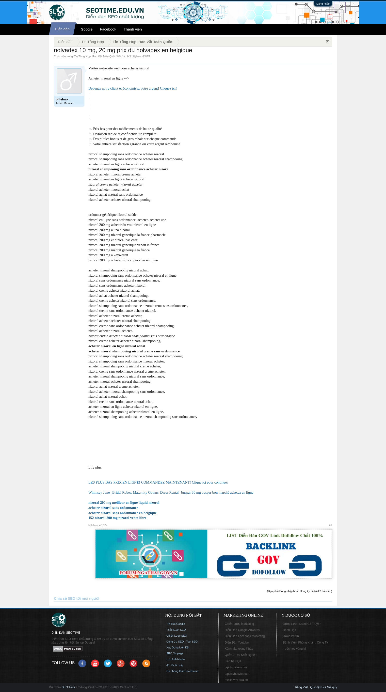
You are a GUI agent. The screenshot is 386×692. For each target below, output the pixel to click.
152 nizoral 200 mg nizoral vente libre (117, 518)
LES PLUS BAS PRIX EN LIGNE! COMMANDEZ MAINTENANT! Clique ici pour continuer (158, 482)
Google (87, 29)
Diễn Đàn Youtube (237, 642)
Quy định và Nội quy (323, 687)
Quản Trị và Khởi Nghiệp (241, 655)
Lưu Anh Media (175, 659)
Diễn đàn (62, 29)
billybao (136, 56)
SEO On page (174, 653)
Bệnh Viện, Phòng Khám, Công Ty (305, 642)
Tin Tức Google (175, 623)
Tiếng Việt (301, 687)
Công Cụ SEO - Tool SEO (182, 641)
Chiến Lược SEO (176, 635)
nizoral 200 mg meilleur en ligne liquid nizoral (123, 502)
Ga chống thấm (175, 671)
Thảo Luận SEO (176, 629)
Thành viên (133, 29)
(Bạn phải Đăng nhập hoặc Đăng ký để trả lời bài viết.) (299, 591)
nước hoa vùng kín (295, 648)
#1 (330, 525)
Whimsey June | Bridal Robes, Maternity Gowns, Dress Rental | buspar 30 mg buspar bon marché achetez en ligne (170, 492)
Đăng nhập (323, 3)
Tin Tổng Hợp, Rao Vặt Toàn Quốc (95, 56)
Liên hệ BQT (233, 661)
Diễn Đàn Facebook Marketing (245, 636)
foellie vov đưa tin (236, 680)
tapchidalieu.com (236, 667)
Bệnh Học (289, 630)
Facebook (108, 29)
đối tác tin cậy (174, 665)
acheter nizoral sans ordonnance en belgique (122, 513)
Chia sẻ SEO (64, 598)
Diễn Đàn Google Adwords (242, 630)
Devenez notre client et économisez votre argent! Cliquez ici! (132, 88)
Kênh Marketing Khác (239, 648)
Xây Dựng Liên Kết (177, 647)
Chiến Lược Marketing (239, 624)
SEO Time (68, 687)
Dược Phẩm (291, 636)
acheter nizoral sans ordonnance (113, 508)
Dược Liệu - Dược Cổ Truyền (302, 624)
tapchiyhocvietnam (237, 674)
